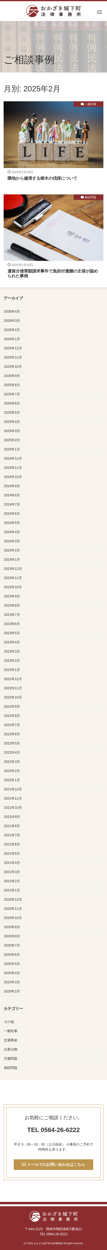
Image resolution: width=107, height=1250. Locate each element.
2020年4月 (12, 973)
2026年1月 (12, 339)
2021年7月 (12, 835)
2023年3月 (12, 651)
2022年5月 (12, 743)
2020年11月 (13, 909)
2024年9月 (12, 486)
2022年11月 (13, 688)
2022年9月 (12, 706)
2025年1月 (12, 449)
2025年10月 (13, 366)
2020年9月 (12, 927)
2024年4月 (12, 532)
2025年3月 (12, 431)
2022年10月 (13, 697)
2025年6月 (12, 403)
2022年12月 (13, 679)
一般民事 (90, 104)
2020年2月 (12, 991)
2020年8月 (12, 936)
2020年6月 (12, 954)
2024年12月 (13, 458)
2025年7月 (12, 394)
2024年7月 (12, 504)
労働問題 (10, 1058)
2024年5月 (12, 523)
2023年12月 (13, 569)
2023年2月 (12, 660)
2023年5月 (12, 633)
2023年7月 (12, 615)
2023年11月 (13, 578)
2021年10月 (13, 807)
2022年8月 (12, 716)
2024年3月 (12, 541)
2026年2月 (12, 330)
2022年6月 (12, 734)
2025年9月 (12, 376)
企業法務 (10, 1049)
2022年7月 (12, 725)
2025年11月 (13, 357)
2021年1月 (12, 890)
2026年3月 (12, 321)
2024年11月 (13, 468)
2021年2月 (12, 881)
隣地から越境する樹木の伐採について (42, 178)
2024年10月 (13, 477)
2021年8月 (12, 826)
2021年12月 (13, 789)
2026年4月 (12, 311)
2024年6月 (12, 513)
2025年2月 (12, 440)
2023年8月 (12, 605)
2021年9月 (12, 817)
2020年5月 (12, 964)
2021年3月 (12, 872)
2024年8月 (12, 495)
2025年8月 (12, 385)
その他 (9, 1022)
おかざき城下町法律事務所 (48, 1243)
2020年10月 (13, 918)
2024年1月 (12, 559)
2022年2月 (12, 771)
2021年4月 (12, 863)
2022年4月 (12, 752)
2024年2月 (12, 550)
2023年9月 (12, 596)
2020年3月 (12, 982)
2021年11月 (13, 798)
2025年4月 (12, 422)
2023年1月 (12, 670)
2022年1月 (12, 780)
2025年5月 (12, 412)
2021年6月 (12, 844)
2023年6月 (12, 624)
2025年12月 (13, 348)
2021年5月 (12, 853)
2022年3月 (12, 762)
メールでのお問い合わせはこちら (53, 1164)
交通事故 (10, 1040)
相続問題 (90, 197)
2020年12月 (13, 899)
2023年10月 (13, 587)
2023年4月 (12, 642)
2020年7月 (12, 945)
